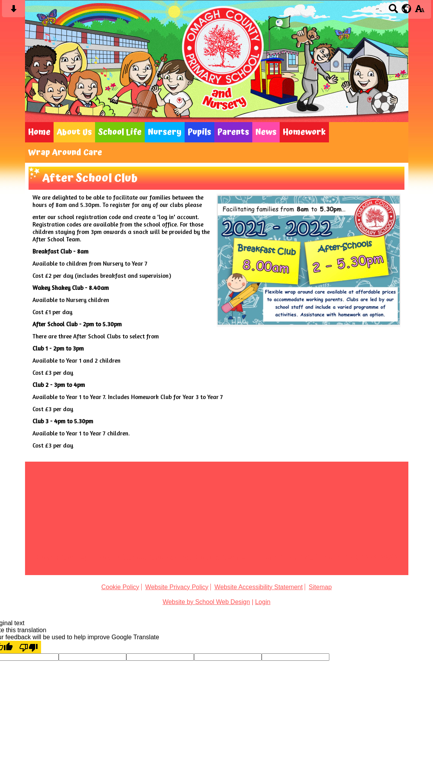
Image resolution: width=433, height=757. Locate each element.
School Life (120, 132)
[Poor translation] (28, 647)
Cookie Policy (120, 587)
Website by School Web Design (206, 602)
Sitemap (320, 587)
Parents (233, 132)
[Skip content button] (13, 11)
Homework (304, 132)
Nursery (164, 132)
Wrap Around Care (65, 152)
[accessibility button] (419, 11)
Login (262, 602)
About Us (74, 132)
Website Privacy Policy (176, 587)
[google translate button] (406, 8)
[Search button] (393, 11)
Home (39, 132)
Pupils (199, 132)
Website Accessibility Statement (258, 587)
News (266, 132)
